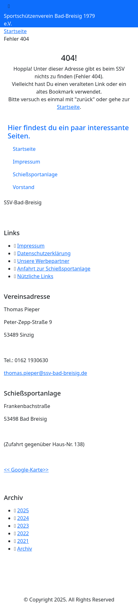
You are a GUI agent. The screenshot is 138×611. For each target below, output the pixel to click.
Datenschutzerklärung (44, 253)
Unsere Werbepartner (43, 260)
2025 (23, 510)
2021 (23, 540)
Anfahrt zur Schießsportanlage (53, 268)
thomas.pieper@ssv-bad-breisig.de (45, 372)
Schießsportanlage (35, 174)
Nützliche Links (35, 276)
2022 (23, 533)
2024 (23, 518)
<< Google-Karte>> (26, 469)
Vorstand (23, 187)
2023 (23, 525)
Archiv (24, 548)
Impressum (26, 161)
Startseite (15, 31)
